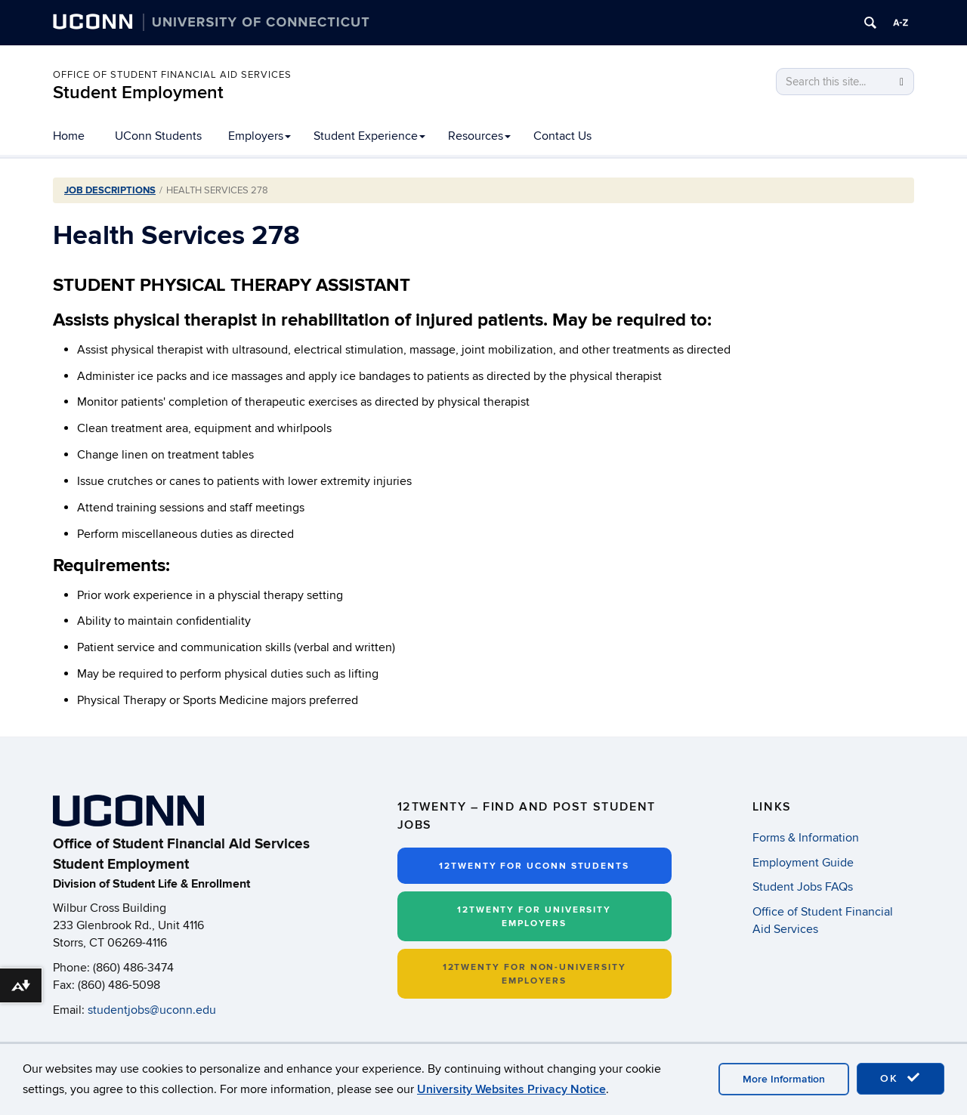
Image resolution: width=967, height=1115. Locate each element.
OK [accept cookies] (900, 1078)
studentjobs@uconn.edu (152, 1010)
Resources (479, 136)
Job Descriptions (110, 190)
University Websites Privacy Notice (511, 1089)
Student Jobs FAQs (802, 886)
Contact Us (562, 136)
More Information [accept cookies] (784, 1079)
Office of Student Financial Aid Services (172, 75)
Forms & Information (805, 837)
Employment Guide (803, 862)
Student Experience (369, 136)
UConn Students (158, 136)
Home (69, 136)
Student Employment (138, 92)
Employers (259, 136)
